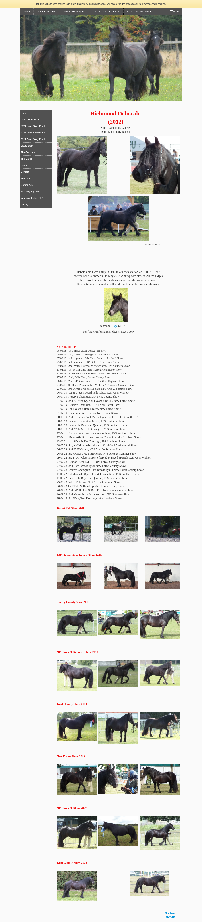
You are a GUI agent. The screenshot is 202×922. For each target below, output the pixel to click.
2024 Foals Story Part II (107, 11)
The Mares (26, 158)
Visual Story (27, 145)
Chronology (27, 185)
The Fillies (26, 178)
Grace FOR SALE (46, 11)
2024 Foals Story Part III (139, 11)
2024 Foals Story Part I (75, 11)
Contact (25, 171)
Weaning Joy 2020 (30, 191)
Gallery (24, 204)
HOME (170, 917)
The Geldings (28, 152)
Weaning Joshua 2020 (32, 198)
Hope (114, 325)
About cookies (158, 4)
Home (26, 11)
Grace (24, 165)
